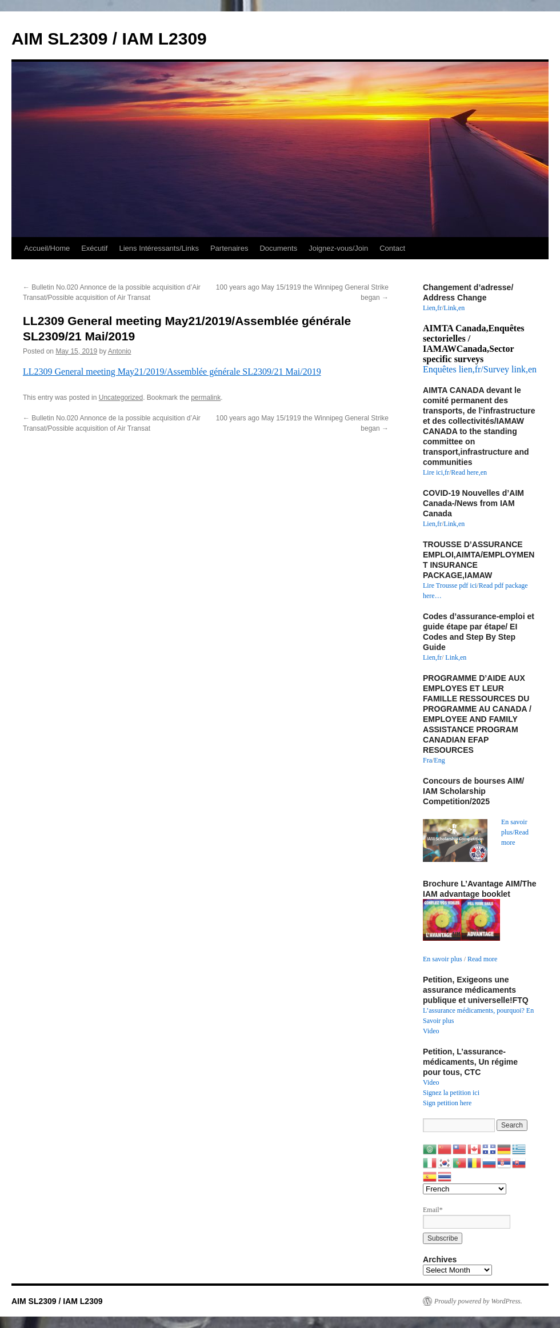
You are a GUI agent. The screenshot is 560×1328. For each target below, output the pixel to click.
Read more (482, 959)
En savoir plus (442, 959)
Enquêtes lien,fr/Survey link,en (480, 369)
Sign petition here (447, 1103)
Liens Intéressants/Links (158, 248)
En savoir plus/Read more (515, 832)
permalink (206, 398)
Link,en (454, 308)
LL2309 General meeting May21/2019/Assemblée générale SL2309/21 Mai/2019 (172, 371)
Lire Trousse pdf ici (450, 585)
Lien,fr (432, 308)
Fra (427, 760)
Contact (392, 248)
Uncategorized (121, 398)
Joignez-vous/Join (338, 248)
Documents (278, 248)
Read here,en (469, 472)
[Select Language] (464, 1188)
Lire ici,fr (436, 472)
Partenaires (229, 248)
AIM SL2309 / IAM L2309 (109, 38)
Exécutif (94, 248)
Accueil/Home (47, 248)
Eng (439, 760)
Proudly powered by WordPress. (478, 1301)
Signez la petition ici (451, 1093)
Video (431, 1031)
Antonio (119, 351)
